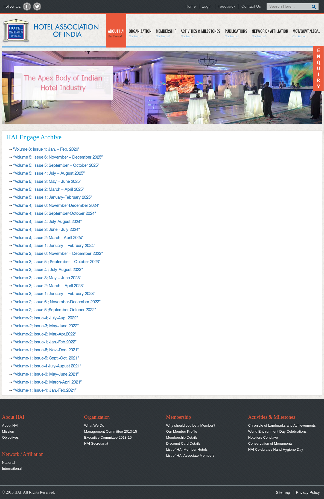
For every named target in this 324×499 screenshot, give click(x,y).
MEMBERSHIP (166, 33)
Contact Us (251, 6)
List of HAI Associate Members (190, 455)
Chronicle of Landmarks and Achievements (282, 425)
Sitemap (283, 492)
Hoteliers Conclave (263, 437)
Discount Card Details (183, 443)
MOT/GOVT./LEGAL (306, 33)
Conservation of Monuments (270, 443)
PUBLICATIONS (236, 33)
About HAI (10, 425)
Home (190, 6)
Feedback (226, 6)
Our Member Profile (181, 431)
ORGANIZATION (140, 33)
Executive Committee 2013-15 (108, 437)
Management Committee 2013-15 (110, 431)
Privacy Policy (308, 492)
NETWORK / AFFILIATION (270, 33)
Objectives (10, 437)
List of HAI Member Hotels (187, 449)
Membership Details (182, 437)
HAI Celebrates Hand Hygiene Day (275, 449)
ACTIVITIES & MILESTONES (200, 33)
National (8, 463)
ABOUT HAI (116, 33)
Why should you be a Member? (190, 425)
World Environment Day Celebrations (277, 431)
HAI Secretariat (96, 443)
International (12, 469)
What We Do (94, 425)
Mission (8, 431)
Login (207, 6)
